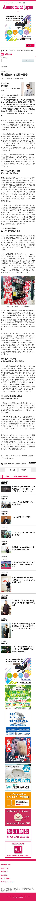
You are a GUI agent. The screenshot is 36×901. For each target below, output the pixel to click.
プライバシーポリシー (7, 882)
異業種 (24, 463)
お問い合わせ (5, 878)
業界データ (4, 868)
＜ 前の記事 (11, 470)
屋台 (13, 463)
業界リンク (4, 871)
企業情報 (4, 875)
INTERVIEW (7, 463)
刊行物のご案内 (5, 864)
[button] (30, 45)
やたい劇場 (18, 463)
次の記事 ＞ (25, 470)
